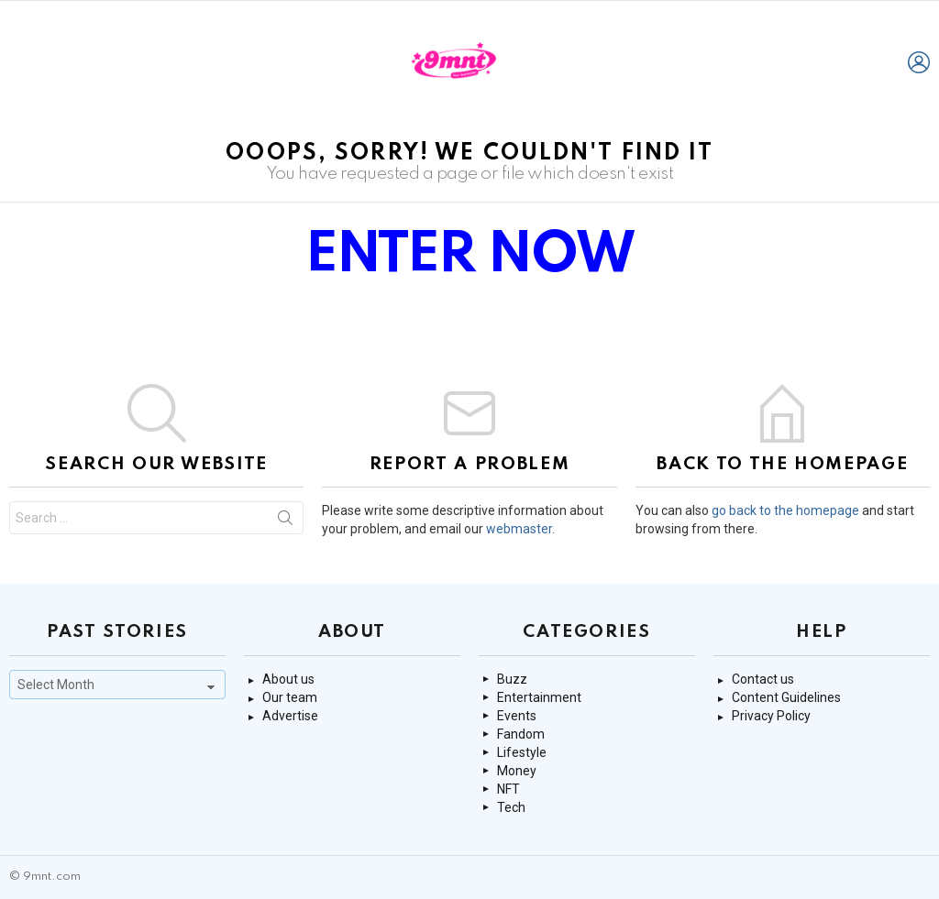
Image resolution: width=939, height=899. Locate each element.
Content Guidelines (786, 697)
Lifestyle (522, 752)
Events (516, 715)
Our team (289, 697)
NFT (508, 789)
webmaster (519, 528)
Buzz (512, 679)
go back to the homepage (785, 510)
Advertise (290, 715)
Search (285, 521)
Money (516, 770)
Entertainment (539, 697)
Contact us (763, 679)
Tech (511, 807)
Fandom (521, 734)
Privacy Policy (771, 715)
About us (288, 679)
